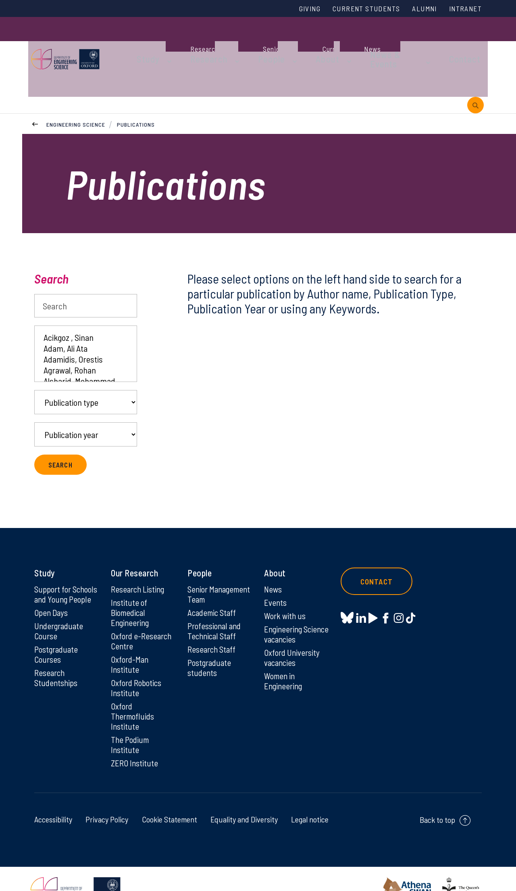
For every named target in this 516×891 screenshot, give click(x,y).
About (304, 41)
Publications (136, 92)
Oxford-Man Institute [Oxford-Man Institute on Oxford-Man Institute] (130, 637)
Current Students (354, 9)
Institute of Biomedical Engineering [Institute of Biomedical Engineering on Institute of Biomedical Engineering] (131, 583)
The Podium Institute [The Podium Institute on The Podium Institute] (131, 720)
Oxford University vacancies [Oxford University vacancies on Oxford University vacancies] (293, 630)
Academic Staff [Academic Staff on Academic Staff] (213, 594)
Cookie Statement (169, 796)
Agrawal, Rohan (86, 340)
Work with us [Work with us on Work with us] (286, 587)
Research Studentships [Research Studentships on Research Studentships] (57, 661)
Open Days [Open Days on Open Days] (52, 594)
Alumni (418, 9)
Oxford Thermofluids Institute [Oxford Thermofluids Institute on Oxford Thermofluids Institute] (134, 691)
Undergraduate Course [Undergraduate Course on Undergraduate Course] (60, 613)
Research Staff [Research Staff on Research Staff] (213, 632)
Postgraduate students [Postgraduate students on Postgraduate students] (210, 651)
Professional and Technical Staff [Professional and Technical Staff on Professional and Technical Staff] (215, 613)
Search (51, 248)
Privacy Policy (106, 796)
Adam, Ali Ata (86, 318)
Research (198, 41)
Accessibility (53, 796)
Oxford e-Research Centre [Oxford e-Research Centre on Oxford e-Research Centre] (143, 613)
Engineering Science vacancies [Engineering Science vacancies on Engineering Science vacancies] (295, 605)
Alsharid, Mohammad (86, 351)
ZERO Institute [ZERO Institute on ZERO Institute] (135, 739)
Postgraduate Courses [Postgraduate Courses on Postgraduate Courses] (57, 637)
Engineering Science (75, 92)
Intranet (463, 9)
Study (144, 41)
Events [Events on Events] (276, 573)
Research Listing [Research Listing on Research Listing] (139, 559)
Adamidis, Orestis (86, 329)
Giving (291, 9)
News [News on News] (273, 559)
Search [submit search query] (61, 434)
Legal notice (310, 796)
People (254, 41)
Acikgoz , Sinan (86, 307)
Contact (437, 41)
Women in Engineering (284, 654)
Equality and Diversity (244, 796)
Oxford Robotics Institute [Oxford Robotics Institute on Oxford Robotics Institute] (137, 661)
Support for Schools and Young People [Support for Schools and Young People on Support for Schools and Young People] (66, 570)
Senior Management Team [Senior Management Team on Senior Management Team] (209, 570)
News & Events (368, 41)
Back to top (437, 796)
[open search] (475, 72)
